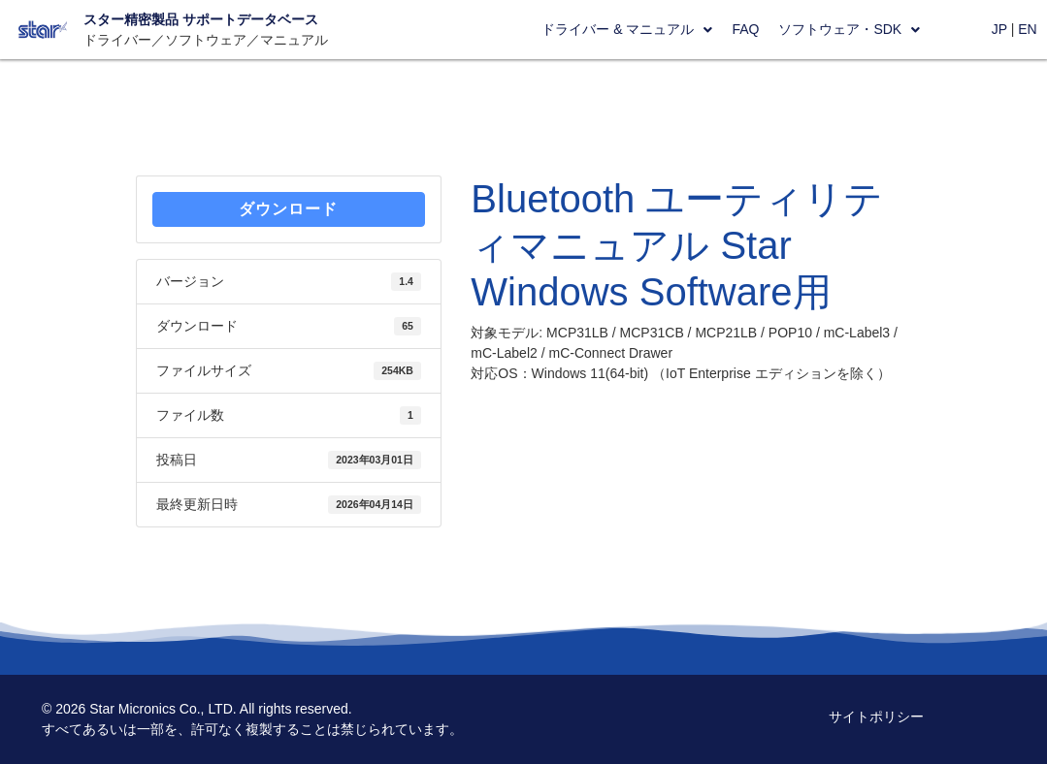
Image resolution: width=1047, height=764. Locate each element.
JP (999, 29)
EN (1027, 29)
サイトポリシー (876, 716)
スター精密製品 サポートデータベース (200, 19)
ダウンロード (288, 209)
